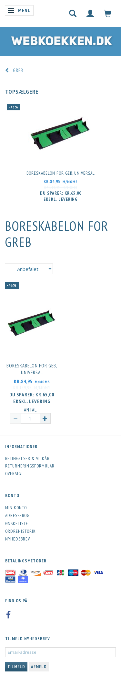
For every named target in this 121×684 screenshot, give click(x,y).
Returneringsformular (30, 466)
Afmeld (39, 667)
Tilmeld (16, 667)
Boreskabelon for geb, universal (60, 173)
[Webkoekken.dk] (60, 39)
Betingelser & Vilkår (27, 458)
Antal (30, 410)
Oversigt (14, 473)
